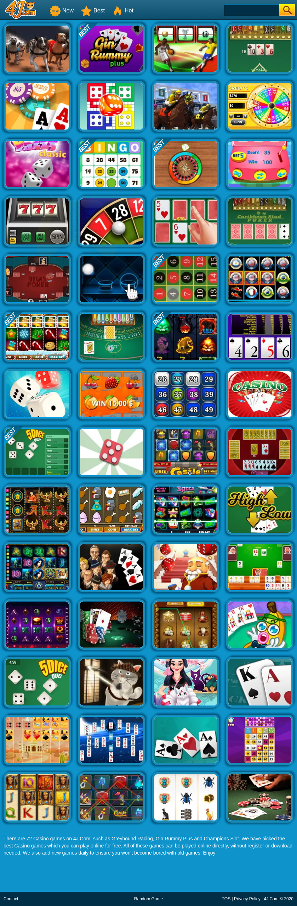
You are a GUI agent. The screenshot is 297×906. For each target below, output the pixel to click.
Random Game (148, 898)
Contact (11, 898)
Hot (122, 10)
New (62, 10)
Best (93, 10)
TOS (226, 898)
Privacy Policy (247, 898)
